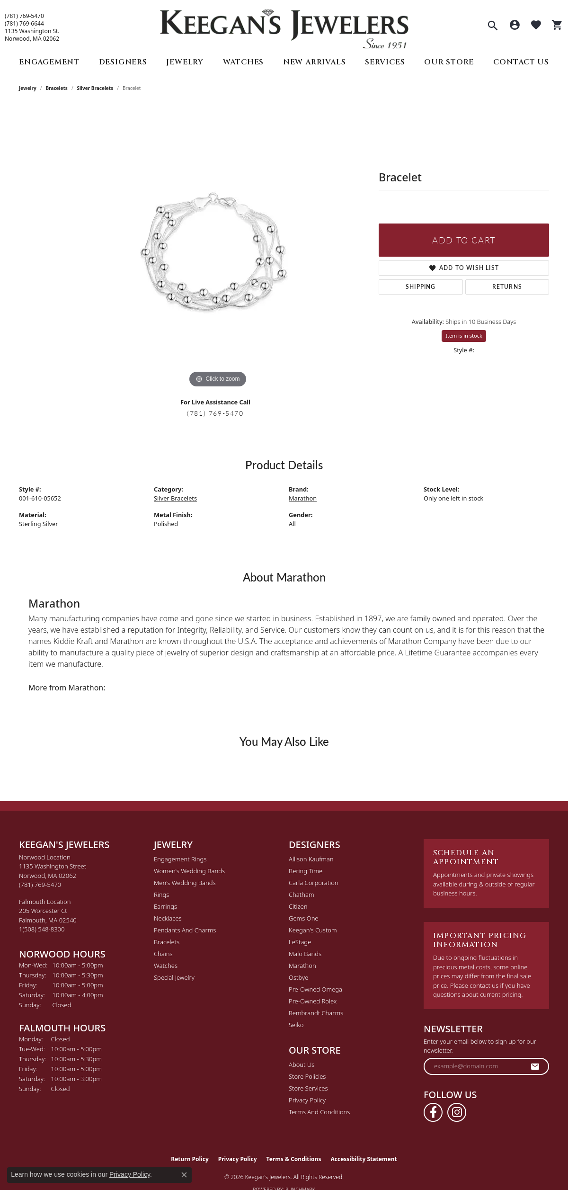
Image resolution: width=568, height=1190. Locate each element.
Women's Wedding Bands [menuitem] (189, 871)
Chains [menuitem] (163, 953)
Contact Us (521, 62)
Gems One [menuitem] (304, 918)
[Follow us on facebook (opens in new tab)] (433, 1112)
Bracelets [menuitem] (166, 942)
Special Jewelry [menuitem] (174, 977)
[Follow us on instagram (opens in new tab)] (456, 1112)
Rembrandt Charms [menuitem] (316, 1013)
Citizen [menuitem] (298, 906)
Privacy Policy (307, 1100)
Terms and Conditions (319, 1112)
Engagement (49, 62)
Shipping (421, 287)
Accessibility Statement (363, 1159)
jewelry (27, 88)
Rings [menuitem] (161, 894)
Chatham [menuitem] (301, 894)
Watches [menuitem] (166, 965)
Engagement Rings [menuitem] (180, 859)
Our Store (449, 62)
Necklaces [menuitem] (168, 918)
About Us (301, 1064)
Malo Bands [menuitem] (305, 953)
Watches (243, 62)
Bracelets (57, 88)
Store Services (308, 1088)
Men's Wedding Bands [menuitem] (185, 882)
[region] (218, 248)
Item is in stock (463, 335)
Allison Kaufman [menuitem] (311, 859)
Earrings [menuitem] (165, 906)
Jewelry (185, 62)
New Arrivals (314, 62)
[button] (492, 26)
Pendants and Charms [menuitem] (185, 930)
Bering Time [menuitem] (305, 871)
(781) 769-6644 (24, 23)
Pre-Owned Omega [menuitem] (315, 989)
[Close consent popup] (184, 1175)
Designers (123, 62)
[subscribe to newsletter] (535, 1066)
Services (385, 62)
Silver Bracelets (95, 88)
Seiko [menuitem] (296, 1024)
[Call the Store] (40, 884)
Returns (507, 287)
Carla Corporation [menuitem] (313, 882)
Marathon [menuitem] (302, 965)
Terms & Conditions (293, 1159)
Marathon (303, 498)
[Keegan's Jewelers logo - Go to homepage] (284, 27)
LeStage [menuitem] (300, 942)
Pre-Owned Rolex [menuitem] (313, 1001)
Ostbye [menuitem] (298, 977)
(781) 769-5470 (24, 16)
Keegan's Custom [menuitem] (313, 930)
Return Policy (190, 1159)
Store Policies (307, 1076)
